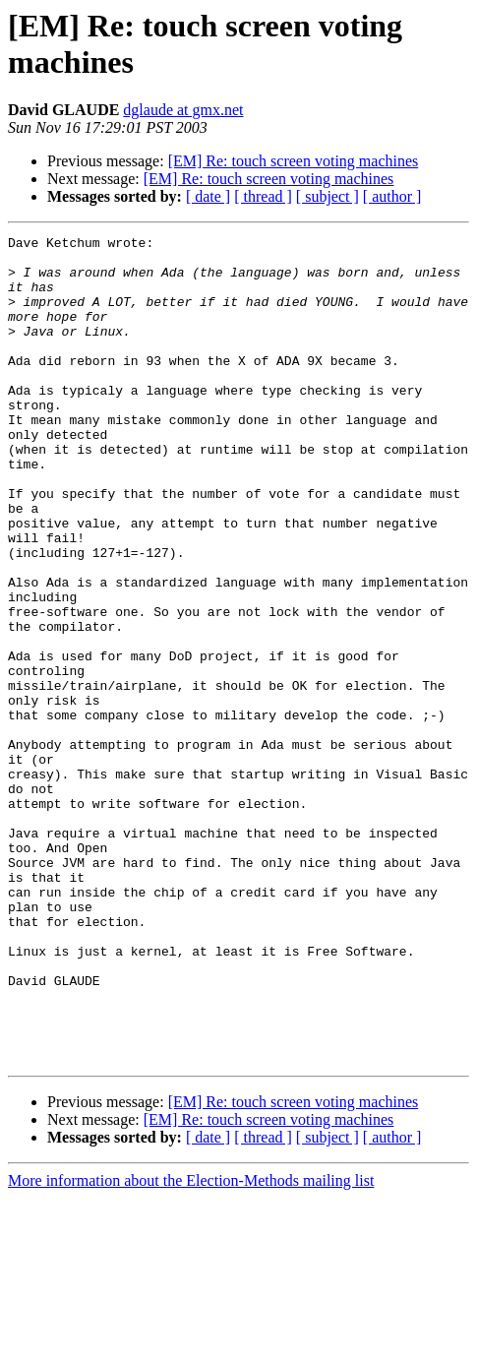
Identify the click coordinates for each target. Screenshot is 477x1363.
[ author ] (392, 196)
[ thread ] (263, 196)
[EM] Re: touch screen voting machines (293, 161)
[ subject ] (327, 196)
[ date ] (208, 196)
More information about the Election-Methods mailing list (191, 1345)
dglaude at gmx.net (183, 109)
